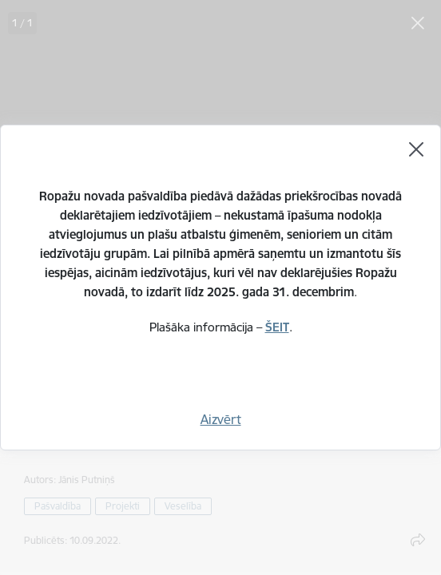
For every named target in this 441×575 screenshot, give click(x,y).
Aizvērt (221, 419)
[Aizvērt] (416, 149)
